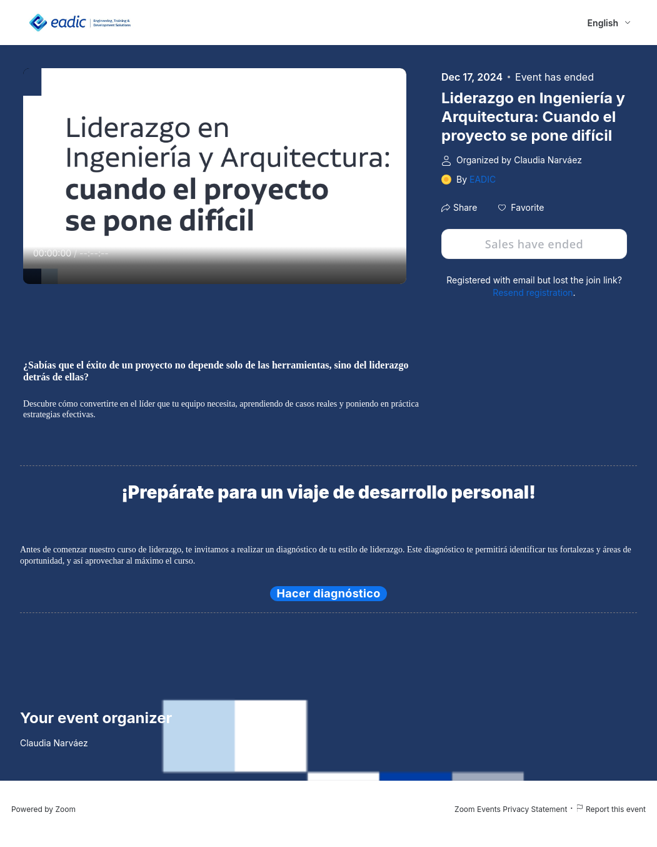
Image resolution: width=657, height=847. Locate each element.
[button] (521, 207)
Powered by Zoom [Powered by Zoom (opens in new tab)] (43, 809)
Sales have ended (534, 243)
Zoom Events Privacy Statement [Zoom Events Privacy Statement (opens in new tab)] (510, 809)
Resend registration (533, 292)
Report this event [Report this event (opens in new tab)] (611, 809)
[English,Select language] (610, 22)
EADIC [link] (482, 179)
